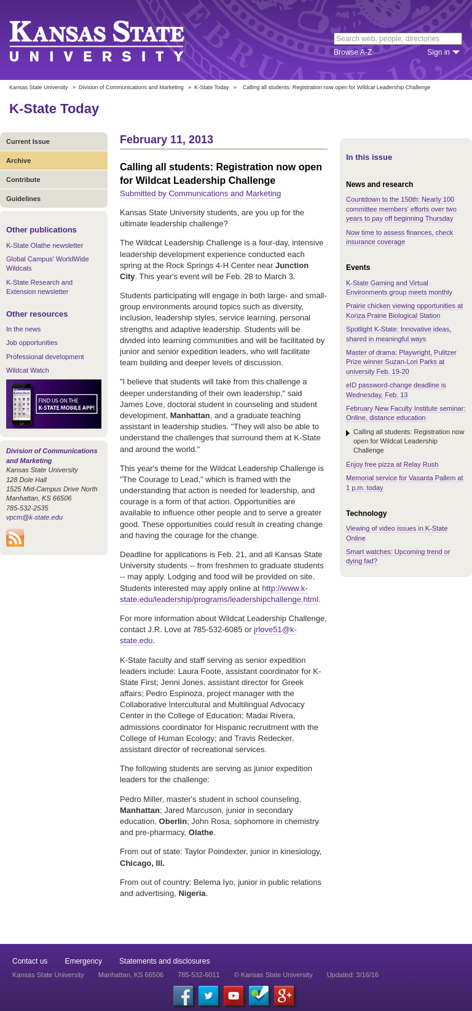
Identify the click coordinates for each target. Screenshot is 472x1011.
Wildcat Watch (27, 370)
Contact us (29, 961)
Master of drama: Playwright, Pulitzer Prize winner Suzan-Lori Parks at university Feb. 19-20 (401, 362)
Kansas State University (112, 40)
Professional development (45, 356)
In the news (23, 329)
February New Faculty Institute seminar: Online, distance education (405, 413)
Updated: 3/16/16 (353, 974)
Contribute (23, 179)
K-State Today (211, 87)
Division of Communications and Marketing (131, 87)
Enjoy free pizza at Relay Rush (392, 464)
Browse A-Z (353, 52)
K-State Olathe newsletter (44, 245)
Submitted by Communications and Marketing (200, 193)
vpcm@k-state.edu (34, 517)
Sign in (438, 52)
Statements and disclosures (164, 961)
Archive (18, 160)
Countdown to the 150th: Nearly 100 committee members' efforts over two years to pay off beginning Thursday (401, 209)
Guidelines (23, 198)
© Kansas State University (273, 974)
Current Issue (28, 141)
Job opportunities (32, 342)
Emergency (83, 961)
